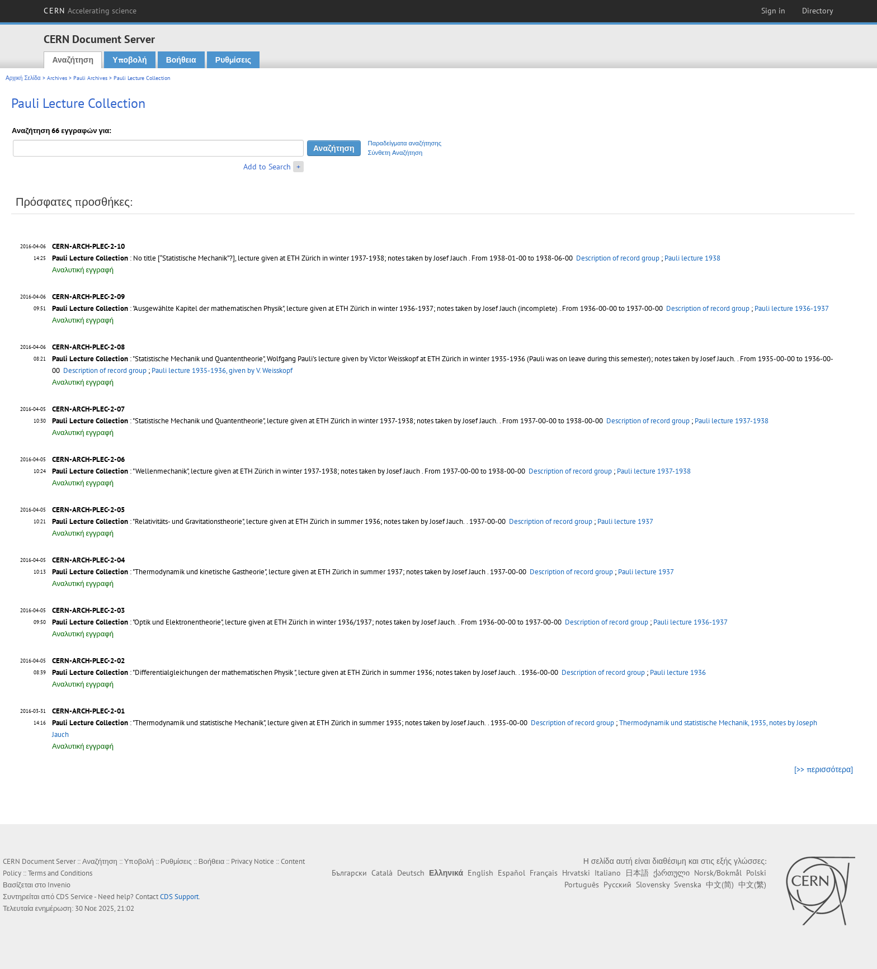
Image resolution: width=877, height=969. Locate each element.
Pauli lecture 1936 (678, 672)
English (480, 873)
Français (544, 873)
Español (511, 873)
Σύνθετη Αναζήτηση (395, 153)
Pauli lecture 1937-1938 (731, 421)
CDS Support (179, 896)
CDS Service (74, 896)
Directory (817, 11)
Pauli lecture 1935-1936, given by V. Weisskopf (222, 370)
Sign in (773, 11)
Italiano (608, 873)
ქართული (671, 873)
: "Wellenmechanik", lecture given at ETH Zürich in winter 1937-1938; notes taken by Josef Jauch (236, 471)
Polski (756, 873)
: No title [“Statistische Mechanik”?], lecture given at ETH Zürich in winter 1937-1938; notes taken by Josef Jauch (259, 258)
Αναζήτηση (72, 60)
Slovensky (652, 885)
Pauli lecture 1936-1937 (792, 308)
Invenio (59, 885)
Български (349, 873)
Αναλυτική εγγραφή (83, 270)
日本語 (637, 873)
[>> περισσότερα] (823, 769)
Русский (617, 885)
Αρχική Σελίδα (23, 78)
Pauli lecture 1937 (625, 521)
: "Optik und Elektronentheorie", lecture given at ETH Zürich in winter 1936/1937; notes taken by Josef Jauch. (254, 622)
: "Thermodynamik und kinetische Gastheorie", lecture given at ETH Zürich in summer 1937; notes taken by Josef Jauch (268, 571)
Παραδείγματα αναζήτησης (405, 143)
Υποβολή (129, 60)
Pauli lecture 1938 (692, 258)
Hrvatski (576, 873)
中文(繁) (752, 885)
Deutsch (411, 873)
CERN (90, 11)
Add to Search (267, 167)
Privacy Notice (252, 861)
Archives (57, 78)
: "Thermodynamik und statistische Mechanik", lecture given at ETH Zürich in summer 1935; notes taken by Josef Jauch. (269, 722)
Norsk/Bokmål (718, 873)
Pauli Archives (90, 78)
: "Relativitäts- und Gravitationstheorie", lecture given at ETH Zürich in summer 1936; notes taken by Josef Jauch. (258, 521)
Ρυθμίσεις (233, 60)
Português (581, 885)
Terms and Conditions (60, 873)
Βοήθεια (181, 60)
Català (382, 873)
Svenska (687, 885)
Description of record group (617, 258)
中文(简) (720, 885)
